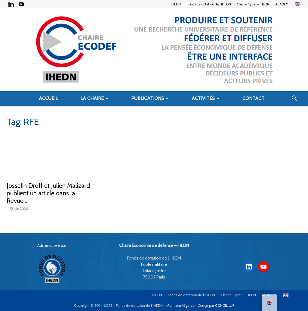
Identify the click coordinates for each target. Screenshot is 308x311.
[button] (294, 99)
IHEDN (176, 4)
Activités (206, 98)
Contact (253, 98)
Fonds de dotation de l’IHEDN (208, 4)
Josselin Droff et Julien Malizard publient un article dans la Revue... (48, 193)
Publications (150, 98)
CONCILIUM (224, 305)
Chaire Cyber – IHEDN (253, 4)
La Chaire (94, 98)
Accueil (48, 98)
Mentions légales (180, 305)
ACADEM (281, 4)
